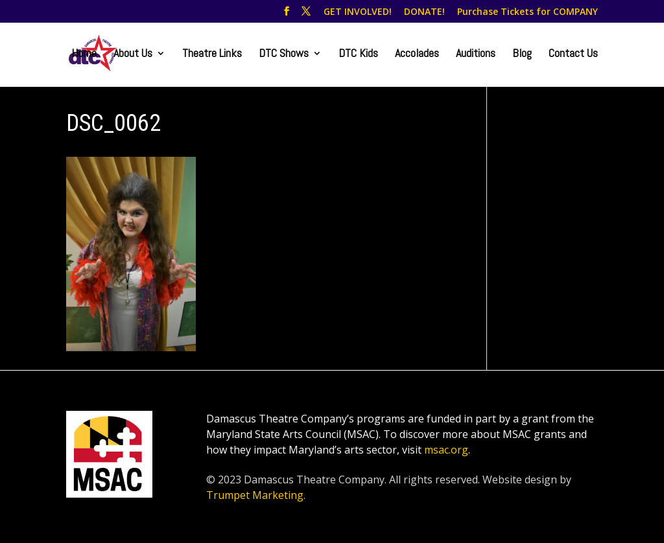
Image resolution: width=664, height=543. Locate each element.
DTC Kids (358, 54)
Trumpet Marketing (254, 495)
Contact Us (573, 54)
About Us (132, 54)
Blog (522, 54)
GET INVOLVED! (358, 12)
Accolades (417, 54)
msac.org (446, 450)
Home (84, 54)
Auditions (475, 54)
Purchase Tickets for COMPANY (527, 12)
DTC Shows (284, 54)
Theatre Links (212, 54)
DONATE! (424, 12)
